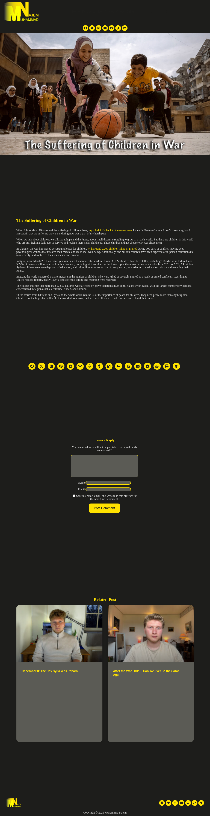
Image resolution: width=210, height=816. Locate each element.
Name (81, 486)
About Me (157, 11)
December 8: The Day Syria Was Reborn (50, 671)
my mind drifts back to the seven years (110, 230)
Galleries (132, 11)
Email (81, 493)
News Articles (105, 11)
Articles (144, 11)
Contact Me (172, 11)
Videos (120, 11)
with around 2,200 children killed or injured (112, 248)
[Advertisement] (105, 181)
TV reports (88, 11)
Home (76, 11)
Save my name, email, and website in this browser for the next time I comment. (106, 502)
